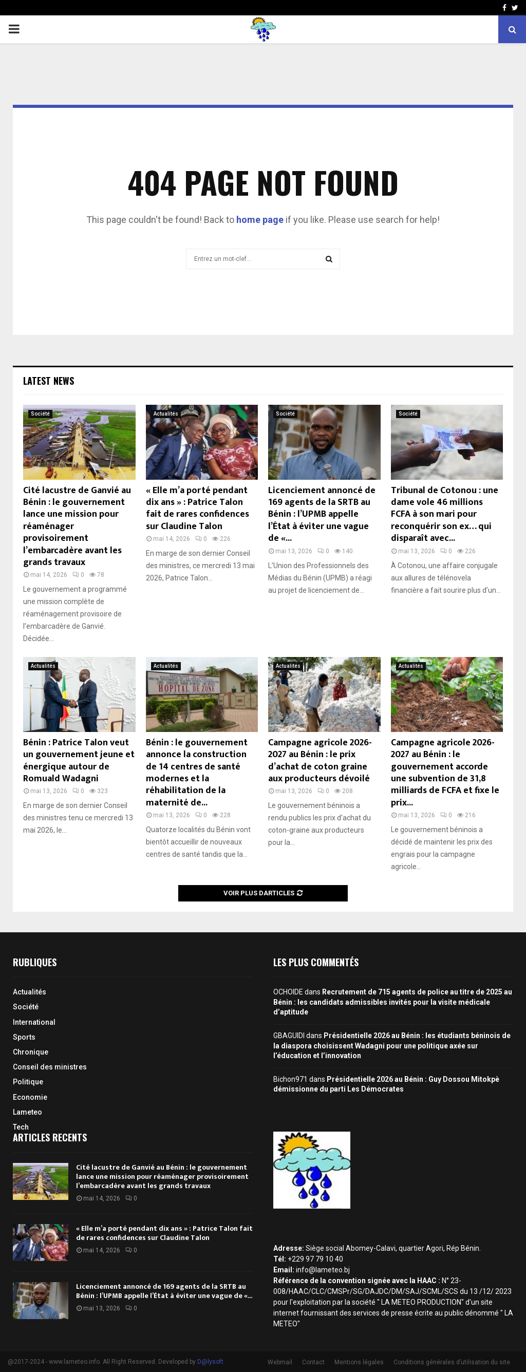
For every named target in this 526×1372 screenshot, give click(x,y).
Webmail (280, 1362)
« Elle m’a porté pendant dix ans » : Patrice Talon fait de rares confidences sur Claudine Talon (197, 508)
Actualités (166, 414)
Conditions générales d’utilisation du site (451, 1362)
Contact (313, 1362)
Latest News (48, 380)
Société (40, 414)
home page (260, 219)
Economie (30, 1097)
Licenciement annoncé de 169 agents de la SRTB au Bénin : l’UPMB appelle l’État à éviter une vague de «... (321, 515)
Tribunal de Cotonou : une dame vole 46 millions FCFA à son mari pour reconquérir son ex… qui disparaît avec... (444, 515)
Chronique (30, 1052)
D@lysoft (210, 1361)
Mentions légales (359, 1362)
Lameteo (27, 1112)
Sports (24, 1037)
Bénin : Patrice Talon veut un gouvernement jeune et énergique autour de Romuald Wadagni (79, 760)
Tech (21, 1127)
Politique (28, 1082)
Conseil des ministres (50, 1067)
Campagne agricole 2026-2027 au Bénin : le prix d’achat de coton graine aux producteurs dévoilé (320, 760)
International (34, 1022)
